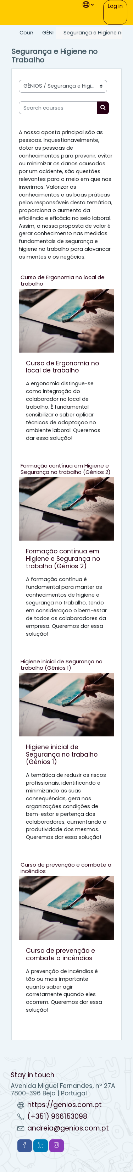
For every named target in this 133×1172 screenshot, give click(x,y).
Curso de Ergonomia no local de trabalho (63, 280)
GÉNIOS (51, 32)
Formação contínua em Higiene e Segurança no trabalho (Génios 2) (66, 469)
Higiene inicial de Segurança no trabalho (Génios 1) (61, 664)
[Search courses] (58, 107)
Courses (30, 32)
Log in (115, 6)
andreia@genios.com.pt (68, 1128)
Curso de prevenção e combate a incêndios (66, 868)
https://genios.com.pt (64, 1105)
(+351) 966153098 (57, 1116)
